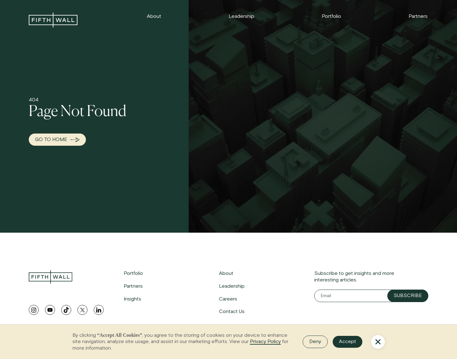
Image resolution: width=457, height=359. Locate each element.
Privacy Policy (265, 341)
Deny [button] (315, 341)
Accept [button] (347, 341)
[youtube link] (50, 310)
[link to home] (53, 20)
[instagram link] (34, 310)
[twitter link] (82, 310)
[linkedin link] (99, 310)
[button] (378, 342)
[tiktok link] (66, 310)
